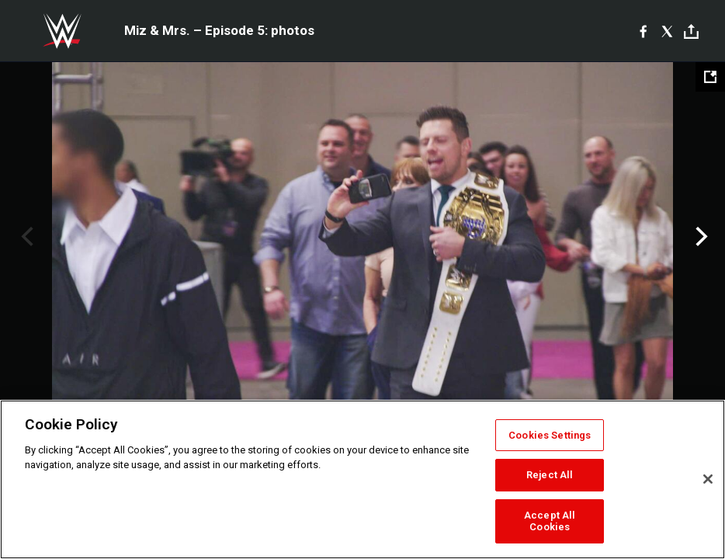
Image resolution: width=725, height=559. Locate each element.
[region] (362, 479)
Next (699, 237)
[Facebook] (643, 31)
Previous (25, 237)
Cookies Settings (549, 435)
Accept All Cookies (549, 521)
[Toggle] (691, 31)
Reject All (549, 475)
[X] (667, 31)
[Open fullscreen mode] (710, 77)
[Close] (708, 479)
